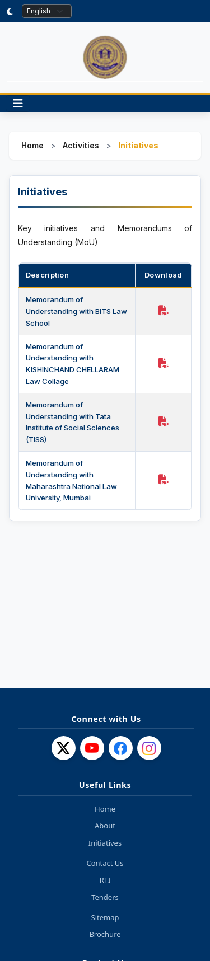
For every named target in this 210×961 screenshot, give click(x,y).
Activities (81, 145)
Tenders (105, 897)
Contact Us (104, 863)
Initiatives (105, 843)
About (105, 826)
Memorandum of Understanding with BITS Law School (76, 311)
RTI (105, 880)
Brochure (104, 934)
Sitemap (105, 917)
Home (32, 145)
